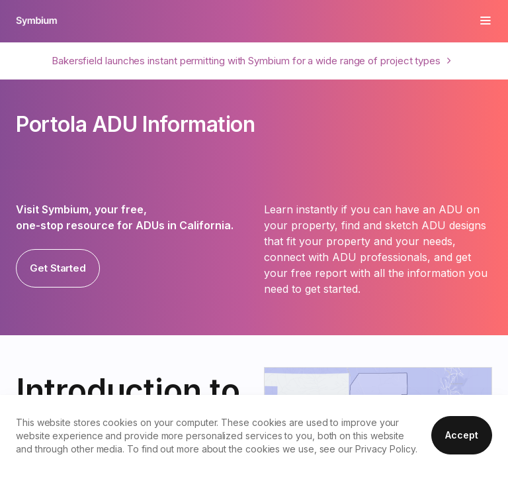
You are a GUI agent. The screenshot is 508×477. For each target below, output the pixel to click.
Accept (461, 435)
